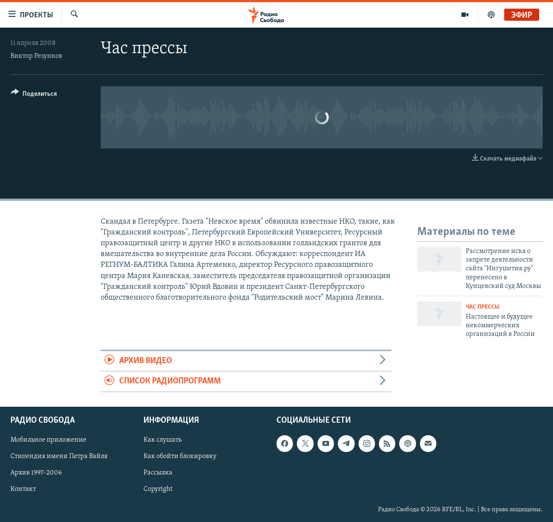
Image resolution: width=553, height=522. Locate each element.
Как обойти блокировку (179, 456)
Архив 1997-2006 (36, 472)
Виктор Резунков (36, 56)
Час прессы (482, 307)
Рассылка (157, 472)
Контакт (23, 489)
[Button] (34, 95)
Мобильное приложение (48, 440)
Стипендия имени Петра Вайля (59, 456)
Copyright (157, 489)
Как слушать (162, 440)
